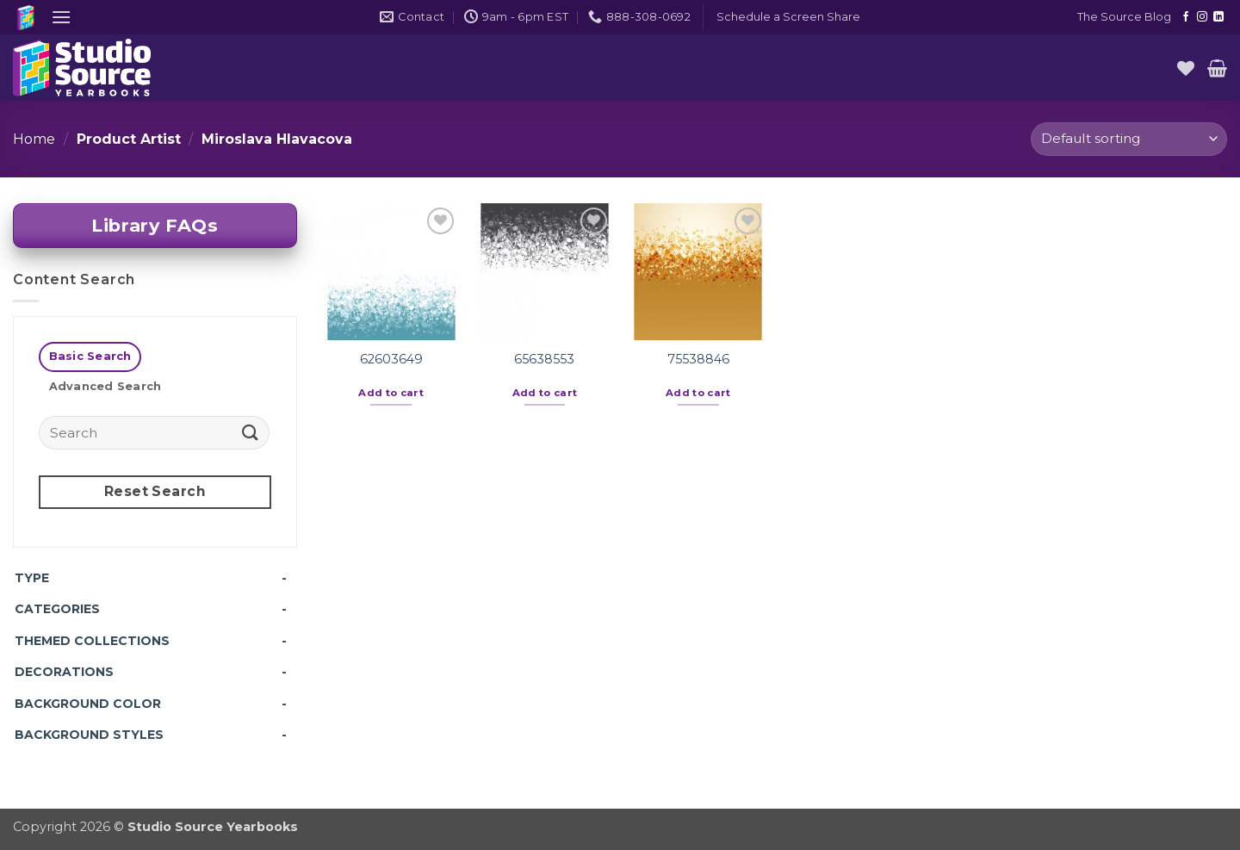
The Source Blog (1124, 16)
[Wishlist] (1185, 68)
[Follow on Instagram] (1202, 17)
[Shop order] (1129, 139)
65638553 (544, 359)
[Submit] (250, 432)
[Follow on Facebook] (1186, 17)
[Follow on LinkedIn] (1218, 17)
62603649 (391, 359)
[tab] (90, 357)
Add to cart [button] (391, 393)
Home (34, 139)
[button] (61, 17)
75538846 (698, 359)
